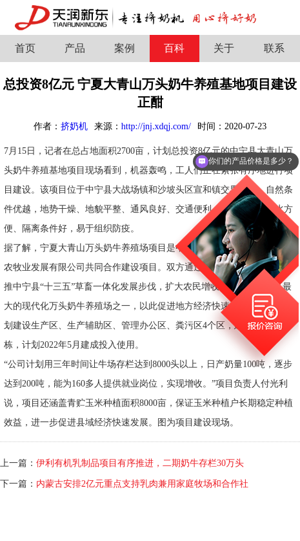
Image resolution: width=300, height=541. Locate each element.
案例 (124, 48)
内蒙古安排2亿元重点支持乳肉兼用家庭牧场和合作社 (142, 484)
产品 (75, 48)
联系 (274, 48)
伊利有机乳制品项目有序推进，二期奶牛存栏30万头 (140, 463)
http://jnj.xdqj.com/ (156, 126)
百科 (174, 48)
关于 (224, 48)
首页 (25, 48)
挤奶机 (74, 126)
